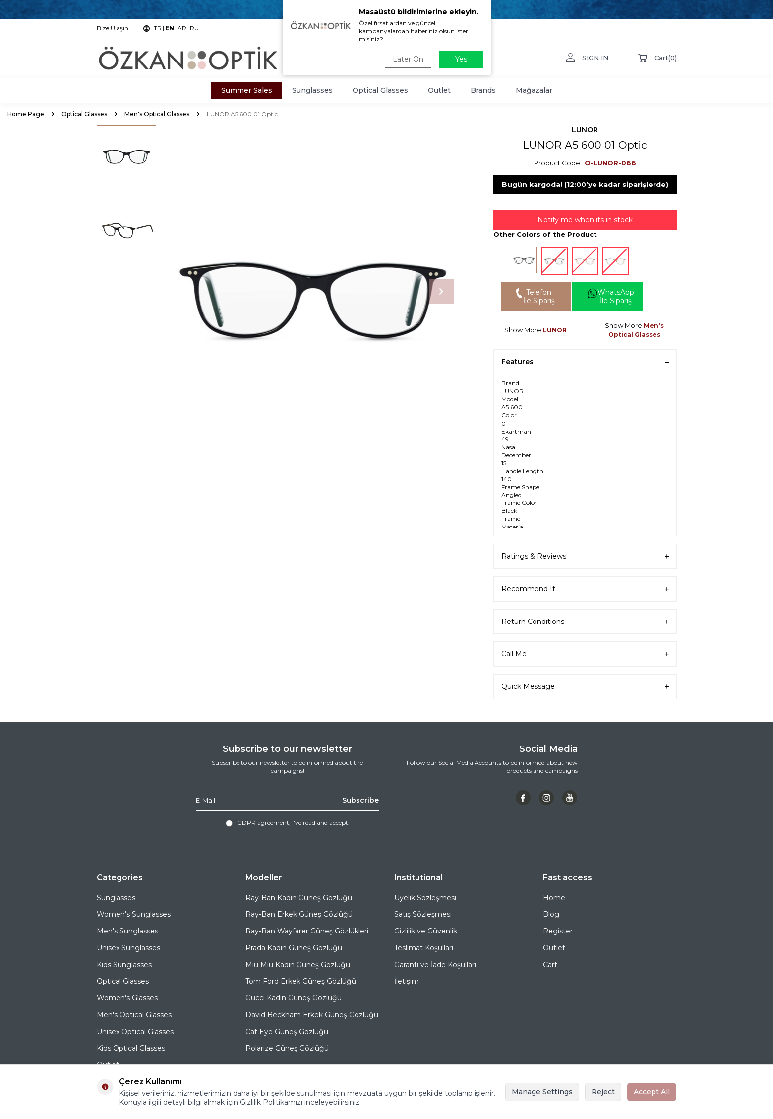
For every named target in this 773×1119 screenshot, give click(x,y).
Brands (483, 90)
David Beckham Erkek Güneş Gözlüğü (311, 1014)
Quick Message (585, 686)
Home (554, 897)
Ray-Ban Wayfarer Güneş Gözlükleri (306, 931)
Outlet (439, 90)
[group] (312, 291)
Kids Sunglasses (124, 964)
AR (182, 28)
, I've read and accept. (288, 823)
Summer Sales (246, 90)
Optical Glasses (380, 90)
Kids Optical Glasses (131, 1048)
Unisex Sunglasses (128, 947)
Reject (603, 1091)
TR (158, 28)
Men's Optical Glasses (156, 114)
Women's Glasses (127, 998)
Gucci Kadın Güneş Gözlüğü (293, 998)
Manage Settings (542, 1091)
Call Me (585, 654)
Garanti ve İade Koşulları (435, 964)
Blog (551, 914)
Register (558, 931)
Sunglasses (312, 90)
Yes (461, 59)
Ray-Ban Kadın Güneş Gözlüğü (298, 897)
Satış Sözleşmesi (423, 914)
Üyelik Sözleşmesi (425, 897)
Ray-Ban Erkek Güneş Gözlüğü (299, 914)
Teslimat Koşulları (423, 947)
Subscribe (360, 800)
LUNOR (585, 129)
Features (585, 361)
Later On (408, 59)
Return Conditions (585, 621)
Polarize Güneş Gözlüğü (287, 1048)
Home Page (25, 114)
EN (169, 28)
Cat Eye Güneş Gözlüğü (286, 1031)
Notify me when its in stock (585, 219)
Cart (550, 964)
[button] (441, 291)
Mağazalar (534, 90)
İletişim (406, 981)
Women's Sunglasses (134, 914)
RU (194, 28)
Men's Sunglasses (127, 931)
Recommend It (585, 589)
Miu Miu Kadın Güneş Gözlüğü (297, 964)
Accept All (652, 1091)
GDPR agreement (263, 822)
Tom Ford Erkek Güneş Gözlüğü (300, 981)
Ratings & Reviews (585, 556)
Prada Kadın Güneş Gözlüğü (293, 947)
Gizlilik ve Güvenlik (425, 931)
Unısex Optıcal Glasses (135, 1031)
